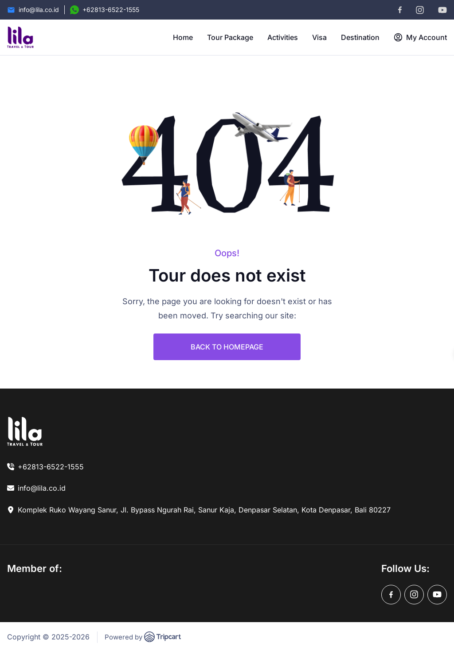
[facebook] (400, 9)
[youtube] (442, 10)
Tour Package (230, 37)
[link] (25, 431)
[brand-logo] (20, 37)
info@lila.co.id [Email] (39, 9)
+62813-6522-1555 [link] (51, 466)
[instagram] (420, 10)
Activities (282, 37)
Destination (360, 37)
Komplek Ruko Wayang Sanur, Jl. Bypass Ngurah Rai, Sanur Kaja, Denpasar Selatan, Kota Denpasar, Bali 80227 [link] (204, 509)
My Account (420, 37)
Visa (319, 37)
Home (183, 37)
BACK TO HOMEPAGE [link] (227, 346)
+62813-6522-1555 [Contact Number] (110, 9)
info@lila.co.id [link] (42, 488)
